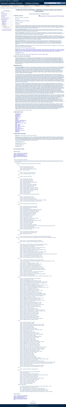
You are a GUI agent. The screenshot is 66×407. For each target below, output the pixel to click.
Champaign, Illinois (22, 49)
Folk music (54, 49)
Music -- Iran (21, 51)
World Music (58, 51)
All (14, 157)
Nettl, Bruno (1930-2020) (25, 20)
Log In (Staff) (33, 401)
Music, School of (49, 50)
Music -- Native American (33, 51)
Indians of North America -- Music (38, 50)
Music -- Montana (26, 51)
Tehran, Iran (54, 51)
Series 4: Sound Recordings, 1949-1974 (20, 155)
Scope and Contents (4, 13)
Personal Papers (4, 24)
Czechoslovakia (28, 49)
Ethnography (33, 49)
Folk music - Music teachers (23, 50)
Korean (41, 54)
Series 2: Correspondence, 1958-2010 (20, 396)
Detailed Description (4, 19)
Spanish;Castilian (31, 54)
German (35, 54)
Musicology (40, 51)
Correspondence (4, 21)
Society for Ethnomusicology (47, 51)
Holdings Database (32, 3)
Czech (39, 54)
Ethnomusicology (38, 49)
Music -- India (55, 50)
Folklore (51, 49)
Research (3, 22)
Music (46, 50)
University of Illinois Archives (12, 3)
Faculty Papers (46, 49)
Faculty (43, 49)
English (21, 54)
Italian (44, 54)
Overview (2, 12)
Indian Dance (30, 50)
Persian (23, 54)
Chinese (46, 54)
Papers (22, 52)
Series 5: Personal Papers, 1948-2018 (20, 156)
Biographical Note (3, 15)
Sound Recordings (4, 23)
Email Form (34, 403)
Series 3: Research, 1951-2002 (19, 154)
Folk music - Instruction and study (20, 120)
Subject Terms (3, 16)
